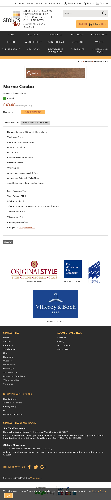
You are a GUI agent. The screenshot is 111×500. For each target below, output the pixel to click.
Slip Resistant (11, 49)
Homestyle (55, 34)
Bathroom (77, 34)
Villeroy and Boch (100, 51)
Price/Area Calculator (35, 122)
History (60, 341)
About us (19, 3)
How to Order (10, 399)
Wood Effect (33, 42)
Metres (6, 112)
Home (6, 337)
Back (8, 242)
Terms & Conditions (12, 403)
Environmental (64, 345)
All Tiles (33, 34)
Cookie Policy (99, 491)
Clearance (78, 49)
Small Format (100, 34)
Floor (11, 42)
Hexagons (33, 49)
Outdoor (78, 42)
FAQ (5, 410)
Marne (88, 62)
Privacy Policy (9, 406)
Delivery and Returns (13, 414)
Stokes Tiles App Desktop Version (43, 3)
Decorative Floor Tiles (55, 51)
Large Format (55, 42)
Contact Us (62, 349)
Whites (99, 42)
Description (12, 122)
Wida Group (36, 478)
